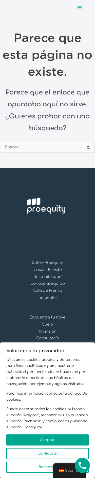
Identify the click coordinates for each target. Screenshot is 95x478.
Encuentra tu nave (47, 317)
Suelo (47, 324)
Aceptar (47, 440)
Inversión (47, 331)
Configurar (47, 453)
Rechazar (47, 467)
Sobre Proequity (47, 263)
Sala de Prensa (47, 291)
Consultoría (47, 338)
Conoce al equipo (47, 283)
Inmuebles (47, 298)
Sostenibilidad (47, 277)
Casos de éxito (47, 270)
